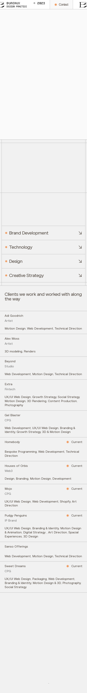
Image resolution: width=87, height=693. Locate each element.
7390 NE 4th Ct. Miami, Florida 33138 (35, 666)
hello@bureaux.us (18, 644)
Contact (48, 4)
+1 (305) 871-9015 (19, 622)
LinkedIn (67, 681)
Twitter (29, 681)
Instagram (47, 681)
